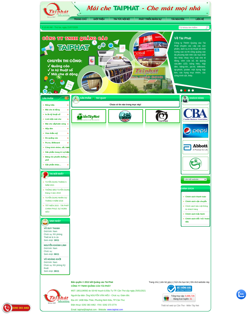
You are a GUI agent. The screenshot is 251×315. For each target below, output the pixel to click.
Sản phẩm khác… (53, 165)
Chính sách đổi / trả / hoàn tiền (197, 220)
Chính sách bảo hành (195, 214)
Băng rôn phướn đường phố (56, 158)
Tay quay (99, 98)
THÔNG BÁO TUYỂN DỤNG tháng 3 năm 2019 (57, 191)
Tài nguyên (177, 19)
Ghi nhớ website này (199, 282)
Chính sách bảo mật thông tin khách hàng (196, 207)
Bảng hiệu (50, 105)
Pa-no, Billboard (52, 143)
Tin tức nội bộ (122, 19)
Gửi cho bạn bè (181, 282)
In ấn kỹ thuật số (52, 114)
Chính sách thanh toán (195, 197)
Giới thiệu (98, 19)
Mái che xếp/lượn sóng (55, 124)
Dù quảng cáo (51, 138)
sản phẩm (85, 98)
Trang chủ (80, 19)
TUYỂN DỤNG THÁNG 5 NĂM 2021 (56, 183)
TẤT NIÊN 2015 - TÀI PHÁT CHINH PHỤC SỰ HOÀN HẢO (57, 208)
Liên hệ (200, 19)
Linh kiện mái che (53, 119)
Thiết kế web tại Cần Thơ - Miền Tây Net (180, 305)
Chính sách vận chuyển (196, 201)
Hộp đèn (49, 128)
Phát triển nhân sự (150, 19)
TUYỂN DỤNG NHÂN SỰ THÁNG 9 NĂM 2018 (56, 199)
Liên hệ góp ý (166, 282)
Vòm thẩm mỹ (51, 133)
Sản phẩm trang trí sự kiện (57, 152)
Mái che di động (52, 110)
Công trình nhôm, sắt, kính (57, 147)
